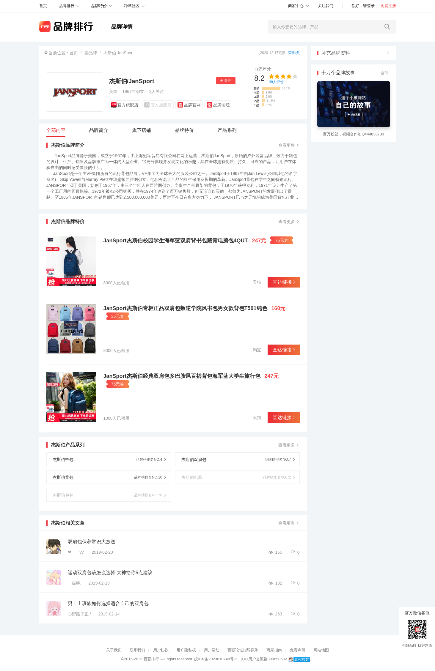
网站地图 (321, 650)
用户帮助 (211, 650)
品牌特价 (99, 6)
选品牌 (90, 52)
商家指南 (274, 650)
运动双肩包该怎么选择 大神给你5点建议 (110, 572)
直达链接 (283, 282)
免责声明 (297, 650)
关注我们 (325, 6)
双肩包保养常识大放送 (91, 541)
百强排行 (151, 659)
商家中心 (296, 6)
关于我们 (114, 650)
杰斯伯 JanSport (118, 52)
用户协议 (161, 650)
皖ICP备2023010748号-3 (215, 659)
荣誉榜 (293, 53)
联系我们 (137, 650)
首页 (74, 52)
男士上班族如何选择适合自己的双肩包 (108, 603)
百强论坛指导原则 (242, 650)
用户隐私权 (186, 650)
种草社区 (131, 6)
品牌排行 (66, 6)
